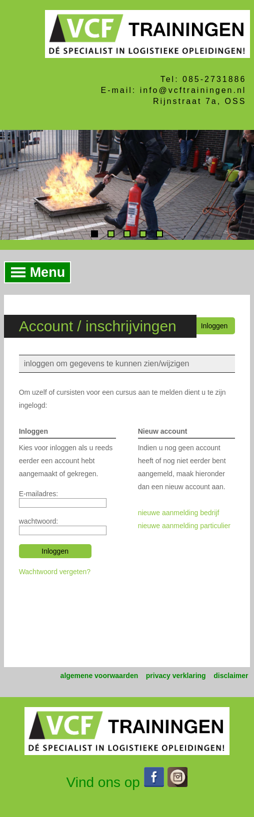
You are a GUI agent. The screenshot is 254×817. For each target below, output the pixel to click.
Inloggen (214, 326)
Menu (35, 272)
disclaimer (231, 676)
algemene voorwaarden (99, 676)
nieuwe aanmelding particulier (184, 526)
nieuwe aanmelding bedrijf (179, 513)
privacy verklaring (176, 676)
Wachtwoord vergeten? (54, 572)
